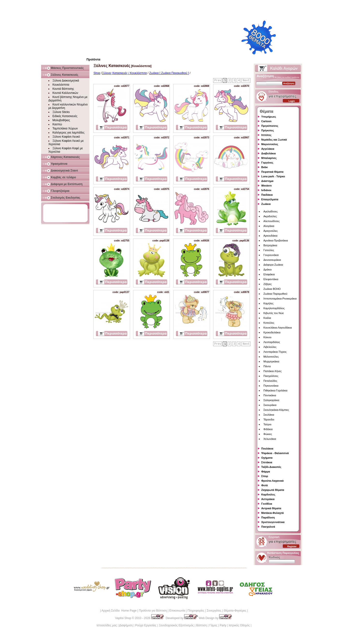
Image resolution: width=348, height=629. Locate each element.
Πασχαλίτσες (270, 375)
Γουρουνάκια (271, 255)
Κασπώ (57, 124)
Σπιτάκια (266, 462)
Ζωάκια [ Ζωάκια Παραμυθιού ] (169, 73)
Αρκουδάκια (270, 235)
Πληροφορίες (195, 610)
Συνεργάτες (214, 610)
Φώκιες (267, 434)
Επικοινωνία (177, 610)
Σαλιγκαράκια (271, 400)
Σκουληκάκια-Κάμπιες (276, 409)
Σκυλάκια (268, 414)
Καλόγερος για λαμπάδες (68, 132)
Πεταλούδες (270, 380)
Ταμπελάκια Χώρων (65, 128)
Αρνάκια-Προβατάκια (275, 240)
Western (266, 185)
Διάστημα (267, 181)
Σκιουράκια (269, 405)
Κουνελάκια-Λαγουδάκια (277, 327)
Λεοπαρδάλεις (271, 342)
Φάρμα (265, 471)
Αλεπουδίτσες (271, 221)
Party (223, 625)
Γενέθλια (266, 503)
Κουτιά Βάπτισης (63, 88)
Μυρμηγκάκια (271, 361)
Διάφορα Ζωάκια (273, 264)
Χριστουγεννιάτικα (272, 522)
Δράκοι (267, 269)
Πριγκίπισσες (269, 125)
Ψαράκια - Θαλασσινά (275, 453)
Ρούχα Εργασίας (145, 625)
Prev (217, 80)
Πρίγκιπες (267, 130)
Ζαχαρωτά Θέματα (272, 489)
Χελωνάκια (269, 438)
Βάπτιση (201, 625)
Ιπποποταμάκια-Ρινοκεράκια (280, 298)
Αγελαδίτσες (270, 211)
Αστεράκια (268, 499)
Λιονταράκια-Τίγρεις (275, 351)
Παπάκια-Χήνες (272, 371)
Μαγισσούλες (269, 144)
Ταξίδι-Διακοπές (271, 466)
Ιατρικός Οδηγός (239, 625)
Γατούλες (268, 250)
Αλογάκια (268, 226)
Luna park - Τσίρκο (273, 176)
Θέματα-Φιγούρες (235, 610)
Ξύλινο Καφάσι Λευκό (66, 136)
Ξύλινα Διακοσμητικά (65, 80)
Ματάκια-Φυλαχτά (272, 512)
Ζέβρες (267, 284)
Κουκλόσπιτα (60, 84)
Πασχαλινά (268, 526)
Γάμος (213, 625)
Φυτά (264, 485)
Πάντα (267, 366)
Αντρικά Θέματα (271, 508)
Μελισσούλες (271, 356)
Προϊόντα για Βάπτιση (153, 610)
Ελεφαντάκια (270, 279)
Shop (97, 73)
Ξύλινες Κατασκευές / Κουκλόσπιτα (124, 73)
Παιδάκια (267, 194)
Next (246, 80)
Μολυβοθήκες (61, 120)
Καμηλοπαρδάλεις (274, 308)
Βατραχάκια (270, 245)
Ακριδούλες (270, 216)
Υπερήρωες (268, 116)
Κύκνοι (267, 337)
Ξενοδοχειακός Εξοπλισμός (176, 625)
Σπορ (264, 476)
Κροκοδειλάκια (272, 332)
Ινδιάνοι (266, 190)
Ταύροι (267, 424)
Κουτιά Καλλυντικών (65, 93)
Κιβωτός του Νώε (273, 313)
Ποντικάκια (269, 395)
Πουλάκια (267, 448)
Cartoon (266, 121)
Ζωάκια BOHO (272, 288)
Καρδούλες (268, 494)
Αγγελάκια (267, 148)
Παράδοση (268, 517)
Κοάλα (267, 317)
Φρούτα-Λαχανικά (272, 480)
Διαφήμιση (126, 625)
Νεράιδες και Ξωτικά (274, 139)
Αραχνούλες (270, 230)
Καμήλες (268, 303)
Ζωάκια (266, 203)
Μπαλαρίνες (269, 158)
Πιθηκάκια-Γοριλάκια (275, 390)
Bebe (264, 167)
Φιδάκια (268, 429)
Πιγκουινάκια (270, 385)
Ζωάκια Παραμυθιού (275, 293)
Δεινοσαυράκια (272, 259)
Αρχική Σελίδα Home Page (119, 610)
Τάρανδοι (268, 419)
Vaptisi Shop (123, 618)
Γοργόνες (267, 162)
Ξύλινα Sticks (61, 112)
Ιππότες (266, 135)
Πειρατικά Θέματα (272, 171)
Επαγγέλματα (269, 199)
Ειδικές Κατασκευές (64, 116)
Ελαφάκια (269, 274)
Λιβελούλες (269, 346)
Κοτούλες (268, 322)
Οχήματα (266, 457)
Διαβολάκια (268, 153)
